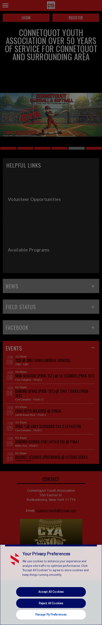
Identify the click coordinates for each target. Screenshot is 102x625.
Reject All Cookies (51, 603)
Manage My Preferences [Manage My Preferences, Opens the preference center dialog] (51, 614)
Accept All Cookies (51, 592)
